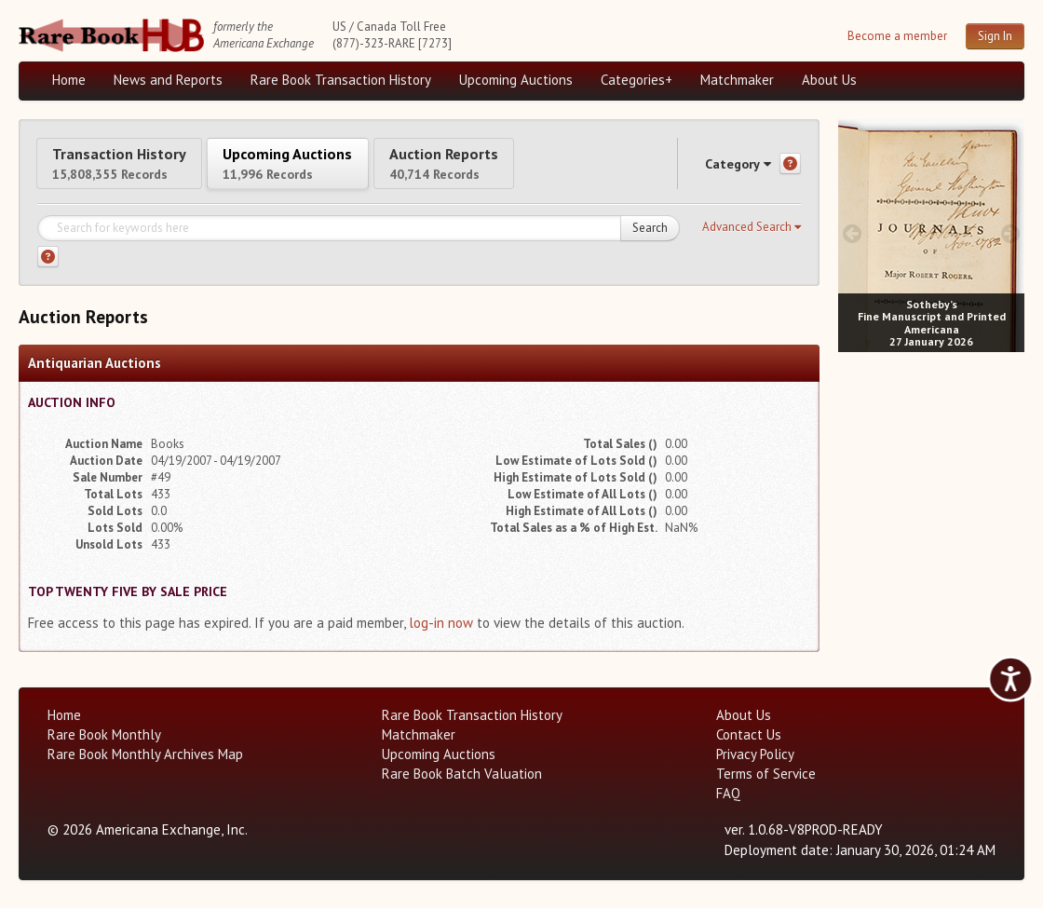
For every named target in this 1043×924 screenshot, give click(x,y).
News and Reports (168, 79)
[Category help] (790, 172)
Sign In (995, 36)
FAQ (728, 809)
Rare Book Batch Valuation (462, 789)
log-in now (441, 638)
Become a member (897, 36)
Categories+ (636, 79)
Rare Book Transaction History (341, 79)
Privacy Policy (755, 770)
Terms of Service (766, 789)
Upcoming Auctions (516, 79)
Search (650, 243)
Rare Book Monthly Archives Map (145, 770)
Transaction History (137, 170)
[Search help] (48, 272)
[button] (751, 243)
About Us (829, 79)
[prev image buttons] (851, 233)
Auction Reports (537, 170)
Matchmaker (737, 79)
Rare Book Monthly (104, 750)
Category (721, 171)
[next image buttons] (1010, 233)
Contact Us (748, 750)
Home (69, 79)
